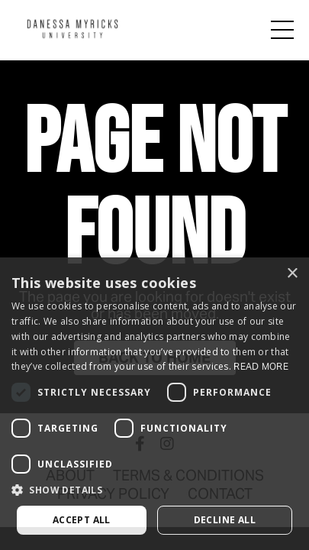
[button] (154, 490)
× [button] (292, 274)
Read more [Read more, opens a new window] (260, 366)
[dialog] (154, 403)
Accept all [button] (82, 519)
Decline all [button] (225, 519)
